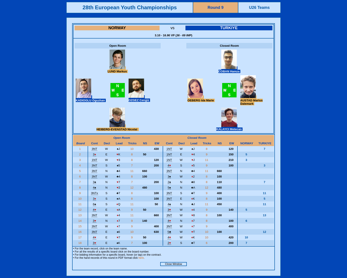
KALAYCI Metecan (229, 127)
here (141, 257)
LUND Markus (118, 69)
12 (132, 187)
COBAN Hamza (229, 69)
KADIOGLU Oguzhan (91, 98)
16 (80, 232)
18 (80, 243)
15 (80, 226)
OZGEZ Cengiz (139, 98)
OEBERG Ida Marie (201, 98)
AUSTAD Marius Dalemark (251, 100)
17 (80, 237)
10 (132, 149)
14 (80, 220)
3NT (94, 149)
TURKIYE (229, 28)
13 (80, 215)
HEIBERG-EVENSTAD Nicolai (117, 127)
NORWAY (117, 28)
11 (207, 160)
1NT (169, 149)
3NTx (94, 193)
